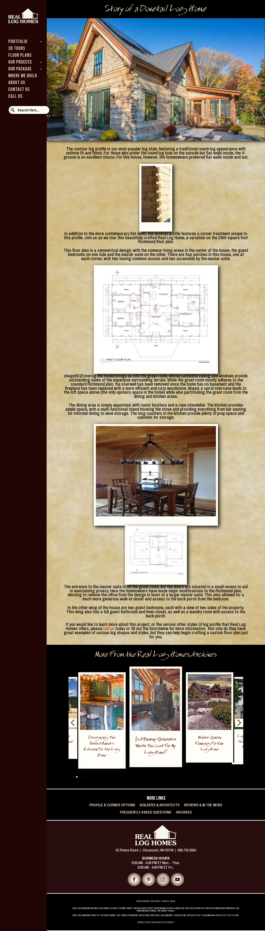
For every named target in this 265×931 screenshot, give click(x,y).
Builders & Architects (159, 805)
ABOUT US (16, 83)
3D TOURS (16, 49)
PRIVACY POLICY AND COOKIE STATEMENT (155, 922)
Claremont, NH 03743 (157, 850)
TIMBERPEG (178, 915)
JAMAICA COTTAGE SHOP (226, 915)
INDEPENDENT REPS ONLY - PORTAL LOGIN (155, 901)
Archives (184, 812)
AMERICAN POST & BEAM (198, 915)
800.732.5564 (187, 850)
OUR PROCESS (20, 63)
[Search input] (32, 110)
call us (108, 628)
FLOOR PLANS (20, 56)
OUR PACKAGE (20, 70)
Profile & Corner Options (112, 805)
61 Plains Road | (129, 850)
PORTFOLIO (17, 42)
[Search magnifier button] (12, 110)
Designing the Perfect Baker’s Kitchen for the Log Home (102, 747)
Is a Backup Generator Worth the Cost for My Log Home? (155, 746)
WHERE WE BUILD (22, 76)
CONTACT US (19, 90)
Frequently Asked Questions (145, 812)
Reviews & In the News (203, 805)
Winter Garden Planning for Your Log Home (209, 744)
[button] (73, 776)
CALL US (15, 97)
